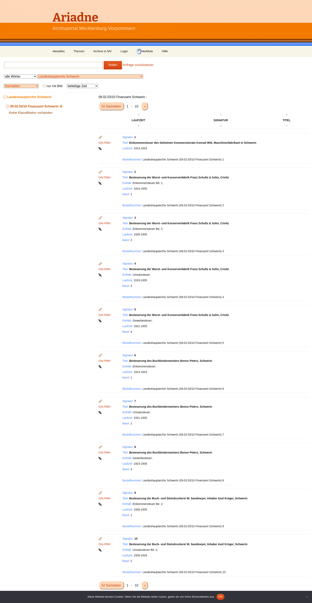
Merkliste (145, 51)
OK (220, 596)
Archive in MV (102, 51)
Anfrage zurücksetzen (138, 65)
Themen (78, 51)
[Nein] (307, 597)
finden (112, 65)
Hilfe (165, 51)
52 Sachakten (111, 106)
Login (124, 51)
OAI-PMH (104, 142)
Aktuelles (59, 51)
